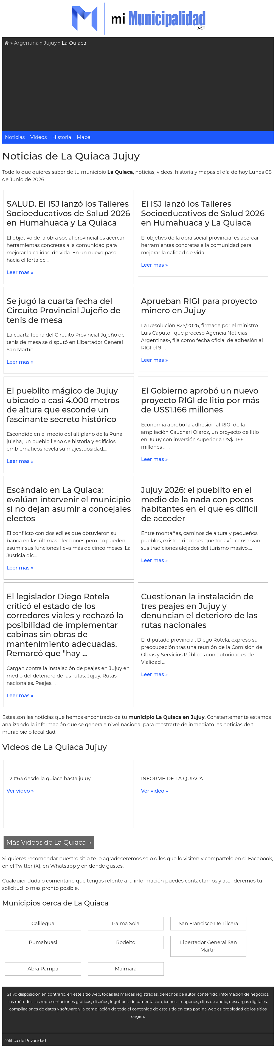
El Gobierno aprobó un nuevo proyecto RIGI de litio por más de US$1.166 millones (200, 400)
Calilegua (43, 924)
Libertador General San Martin (208, 946)
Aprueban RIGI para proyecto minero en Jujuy (199, 305)
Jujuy (50, 43)
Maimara (125, 969)
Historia (61, 137)
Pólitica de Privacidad (25, 1040)
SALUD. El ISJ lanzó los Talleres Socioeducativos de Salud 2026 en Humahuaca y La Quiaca (68, 213)
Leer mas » (20, 272)
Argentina (26, 43)
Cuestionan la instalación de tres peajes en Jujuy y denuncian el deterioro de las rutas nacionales (199, 611)
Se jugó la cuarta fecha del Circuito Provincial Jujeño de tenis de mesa (63, 310)
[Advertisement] (139, 88)
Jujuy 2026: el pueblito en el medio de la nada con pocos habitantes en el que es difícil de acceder (199, 504)
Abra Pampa (42, 969)
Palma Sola (125, 924)
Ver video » (20, 791)
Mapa (84, 137)
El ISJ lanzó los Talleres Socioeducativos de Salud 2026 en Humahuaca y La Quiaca (202, 213)
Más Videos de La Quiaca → (48, 842)
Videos (38, 137)
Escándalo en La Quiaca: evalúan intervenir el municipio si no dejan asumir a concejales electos (69, 504)
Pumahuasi (43, 942)
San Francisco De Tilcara (208, 924)
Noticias (15, 137)
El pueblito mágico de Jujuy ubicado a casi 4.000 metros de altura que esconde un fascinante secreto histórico (63, 405)
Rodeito (125, 942)
